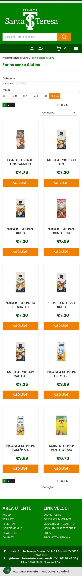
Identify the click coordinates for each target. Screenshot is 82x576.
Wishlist (8, 519)
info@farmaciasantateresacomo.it (28, 558)
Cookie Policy (52, 514)
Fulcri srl (63, 571)
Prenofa (32, 571)
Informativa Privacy (57, 537)
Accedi (7, 514)
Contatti (8, 537)
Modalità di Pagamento (59, 523)
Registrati (9, 523)
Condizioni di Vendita (57, 519)
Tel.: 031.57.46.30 (65, 558)
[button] (58, 113)
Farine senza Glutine (14, 83)
